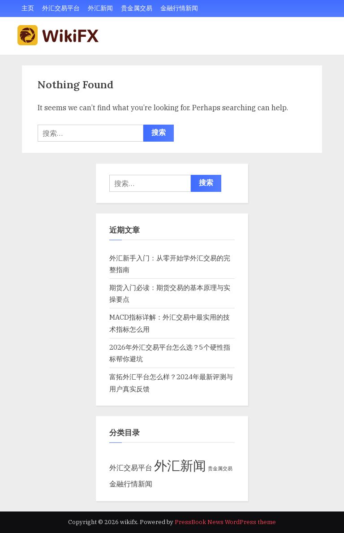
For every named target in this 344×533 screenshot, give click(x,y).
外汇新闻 (100, 8)
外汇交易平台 (61, 8)
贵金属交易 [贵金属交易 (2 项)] (220, 468)
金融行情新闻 (179, 8)
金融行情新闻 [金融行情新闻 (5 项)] (130, 483)
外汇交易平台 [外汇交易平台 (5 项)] (130, 467)
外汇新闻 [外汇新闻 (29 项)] (180, 465)
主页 (28, 8)
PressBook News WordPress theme (225, 522)
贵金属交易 (136, 8)
